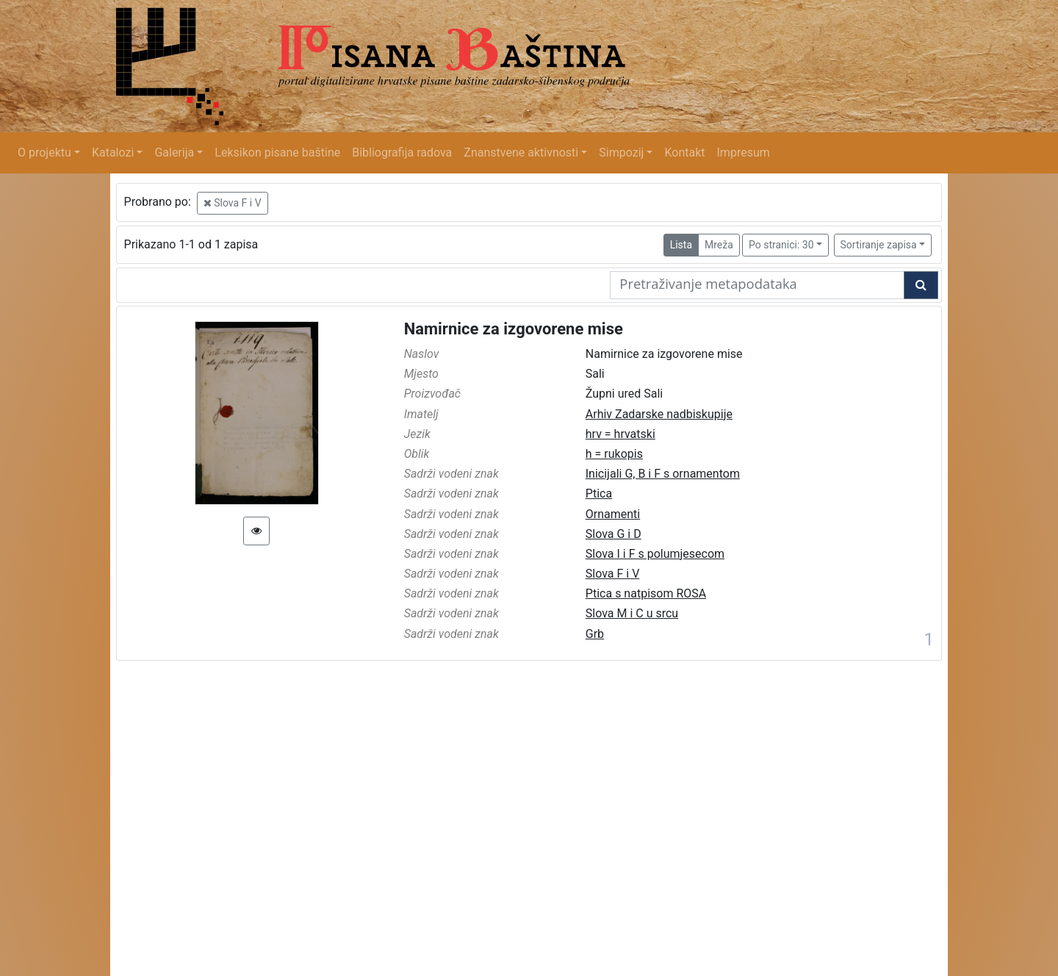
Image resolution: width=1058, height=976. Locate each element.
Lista (681, 245)
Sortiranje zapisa (879, 245)
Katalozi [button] (113, 152)
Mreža (719, 245)
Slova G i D (613, 534)
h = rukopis (614, 454)
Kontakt (684, 152)
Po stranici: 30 (781, 245)
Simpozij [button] (621, 152)
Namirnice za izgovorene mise (513, 329)
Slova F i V (233, 203)
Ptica (599, 493)
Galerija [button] (174, 152)
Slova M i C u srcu (632, 613)
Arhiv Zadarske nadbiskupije (659, 414)
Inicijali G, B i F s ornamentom (663, 474)
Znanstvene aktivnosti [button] (521, 152)
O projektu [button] (44, 152)
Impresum (743, 152)
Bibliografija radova (402, 152)
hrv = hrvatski (620, 434)
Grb (595, 634)
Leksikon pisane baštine (277, 152)
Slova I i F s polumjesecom (655, 554)
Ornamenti (613, 514)
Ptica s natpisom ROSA (646, 593)
